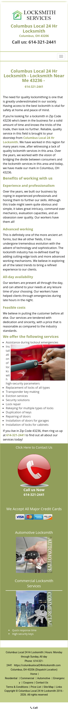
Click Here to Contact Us (34, 447)
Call (34, 707)
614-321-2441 (42, 42)
